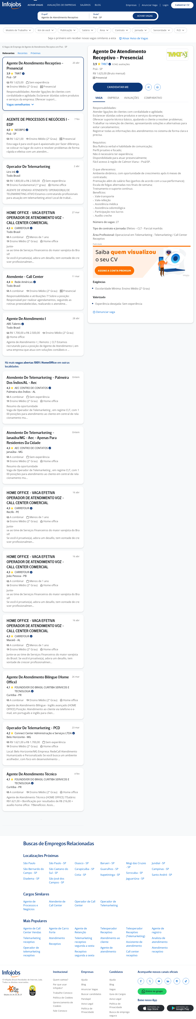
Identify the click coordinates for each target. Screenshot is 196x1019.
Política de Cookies (63, 997)
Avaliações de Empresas (61, 4)
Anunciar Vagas (89, 989)
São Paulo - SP (57, 863)
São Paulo (29, 863)
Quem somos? (60, 979)
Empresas (131, 5)
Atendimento (57, 938)
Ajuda (84, 979)
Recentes (22, 53)
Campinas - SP (160, 869)
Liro (13, 172)
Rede (25, 282)
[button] (145, 16)
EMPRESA (113, 98)
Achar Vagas (35, 4)
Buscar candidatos (91, 994)
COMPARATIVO (153, 98)
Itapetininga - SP (110, 874)
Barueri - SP (107, 863)
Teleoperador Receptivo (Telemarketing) (135, 932)
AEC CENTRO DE (33, 388)
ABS (15, 324)
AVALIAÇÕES (131, 98)
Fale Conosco (60, 1010)
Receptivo (55, 944)
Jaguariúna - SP (135, 878)
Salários (85, 4)
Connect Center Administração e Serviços (45, 733)
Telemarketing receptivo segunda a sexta (84, 942)
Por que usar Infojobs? (60, 986)
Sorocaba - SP (134, 873)
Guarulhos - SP (109, 869)
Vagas (112, 989)
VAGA (98, 98)
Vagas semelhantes (20, 104)
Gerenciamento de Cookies (63, 1004)
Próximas (35, 53)
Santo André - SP (162, 874)
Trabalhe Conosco (62, 992)
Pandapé (86, 998)
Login (166, 5)
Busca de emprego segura (119, 1014)
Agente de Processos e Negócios (30, 905)
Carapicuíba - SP (84, 869)
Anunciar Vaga (149, 5)
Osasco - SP (82, 863)
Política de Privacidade (87, 1010)
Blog (98, 4)
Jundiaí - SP (158, 863)
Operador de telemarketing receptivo (31, 951)
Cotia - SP (80, 874)
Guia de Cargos (117, 994)
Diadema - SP (31, 878)
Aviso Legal (87, 1003)
